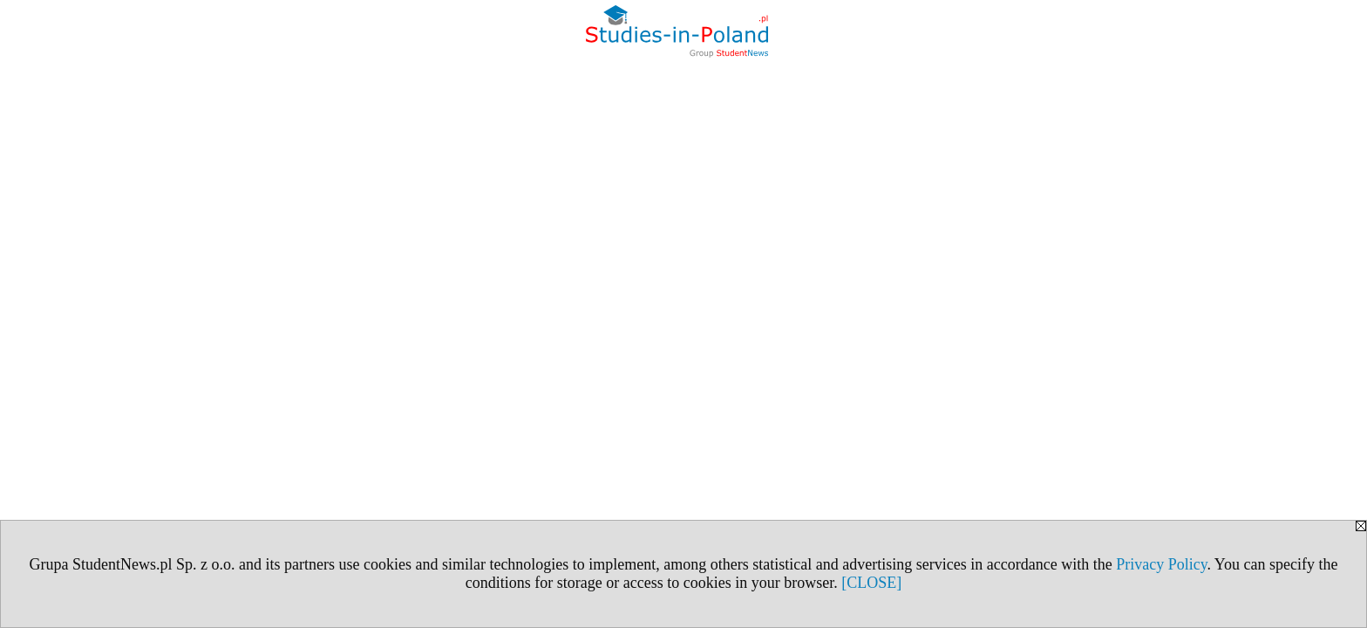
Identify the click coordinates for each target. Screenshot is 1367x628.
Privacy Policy (1161, 564)
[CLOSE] (871, 582)
